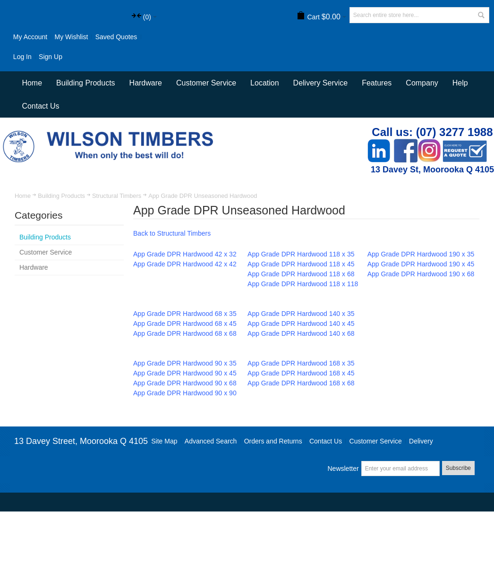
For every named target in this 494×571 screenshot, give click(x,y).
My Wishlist (71, 37)
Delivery (421, 441)
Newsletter (343, 468)
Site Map (164, 441)
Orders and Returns (273, 441)
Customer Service (375, 441)
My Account (30, 37)
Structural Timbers (116, 195)
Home (23, 195)
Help (460, 83)
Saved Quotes (116, 37)
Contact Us (40, 106)
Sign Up (50, 56)
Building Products (61, 195)
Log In (22, 56)
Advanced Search (211, 441)
